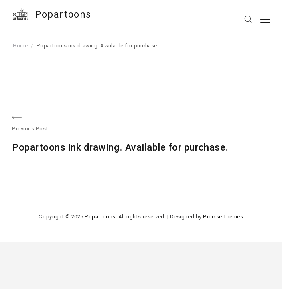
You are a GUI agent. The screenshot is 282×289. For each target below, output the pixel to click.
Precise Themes (223, 217)
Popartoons (63, 14)
